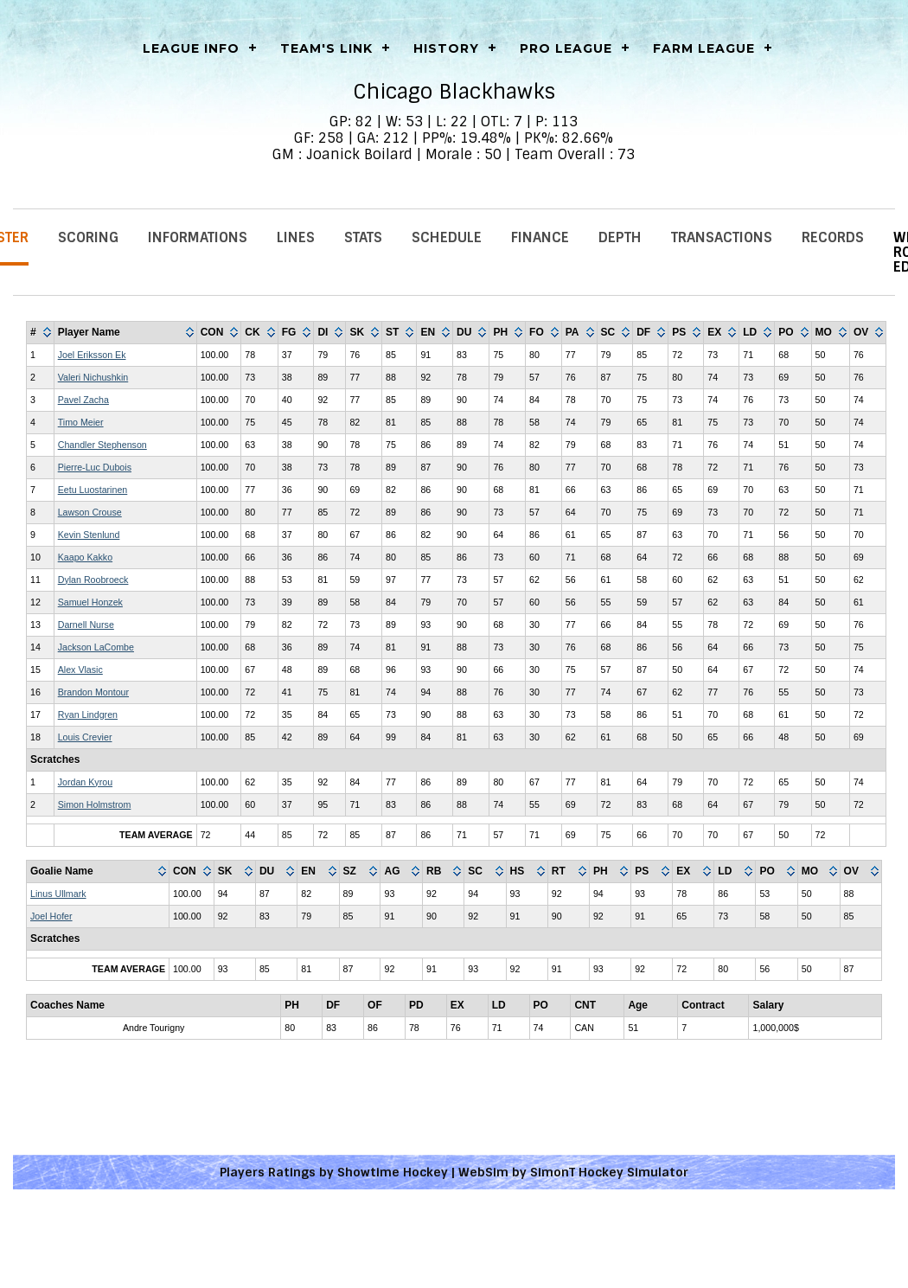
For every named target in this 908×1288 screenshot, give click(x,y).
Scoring (88, 237)
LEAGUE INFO (191, 48)
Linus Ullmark (58, 893)
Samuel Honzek (90, 602)
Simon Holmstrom (94, 804)
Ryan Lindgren (88, 714)
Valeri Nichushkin (93, 377)
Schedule (447, 237)
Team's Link (326, 48)
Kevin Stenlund (89, 534)
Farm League (704, 48)
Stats (363, 237)
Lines (296, 237)
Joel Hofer (51, 916)
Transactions (721, 237)
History (446, 48)
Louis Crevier (85, 737)
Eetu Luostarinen (93, 489)
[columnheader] (40, 333)
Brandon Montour (93, 692)
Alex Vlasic (80, 669)
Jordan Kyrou (85, 782)
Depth (620, 237)
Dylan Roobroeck (93, 579)
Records (833, 237)
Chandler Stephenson (102, 444)
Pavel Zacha (83, 399)
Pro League (566, 48)
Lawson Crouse (90, 512)
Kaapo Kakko (85, 557)
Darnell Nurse (86, 624)
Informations (197, 237)
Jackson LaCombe (96, 647)
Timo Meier (81, 422)
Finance (540, 237)
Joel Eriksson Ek (92, 354)
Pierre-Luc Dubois (94, 467)
